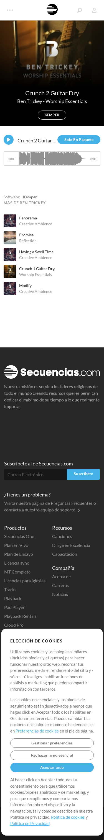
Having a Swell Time (36, 251)
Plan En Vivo (16, 545)
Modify (25, 285)
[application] (52, 161)
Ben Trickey (30, 101)
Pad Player (14, 607)
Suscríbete (83, 473)
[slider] (52, 158)
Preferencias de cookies (37, 730)
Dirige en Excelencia (71, 545)
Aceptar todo (52, 767)
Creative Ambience (35, 223)
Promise (26, 234)
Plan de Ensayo (18, 554)
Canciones (62, 536)
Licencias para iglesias (24, 580)
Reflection (28, 240)
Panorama (28, 218)
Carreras (60, 585)
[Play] (9, 140)
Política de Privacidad (30, 823)
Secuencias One (19, 536)
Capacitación (64, 554)
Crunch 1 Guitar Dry (37, 268)
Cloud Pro (14, 625)
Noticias (60, 594)
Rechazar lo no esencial (52, 755)
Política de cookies (68, 817)
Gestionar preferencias (51, 743)
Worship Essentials (66, 101)
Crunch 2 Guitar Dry (39, 140)
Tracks (10, 589)
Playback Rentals (20, 616)
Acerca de (61, 576)
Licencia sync (16, 562)
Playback (12, 598)
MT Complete (17, 571)
